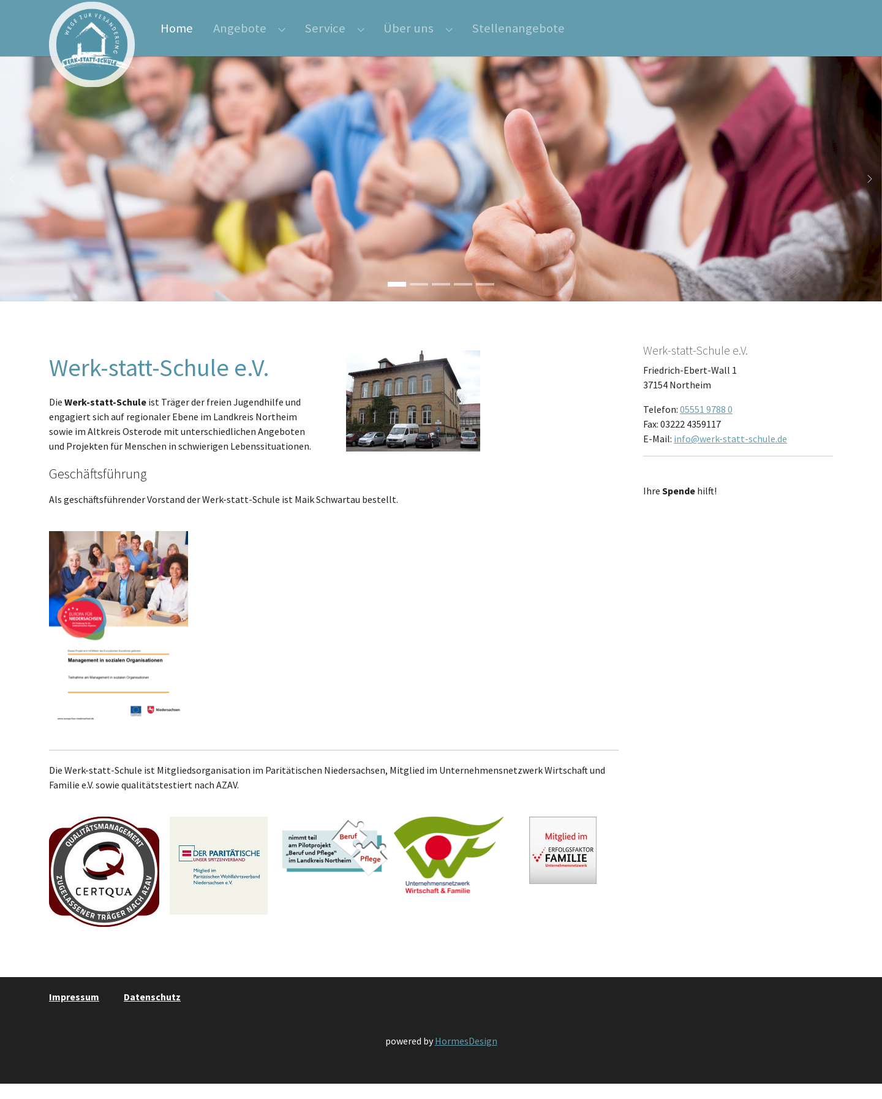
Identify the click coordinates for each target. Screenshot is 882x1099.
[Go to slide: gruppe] (441, 299)
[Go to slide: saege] (463, 299)
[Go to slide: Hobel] (419, 299)
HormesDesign (466, 1056)
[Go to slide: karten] (485, 299)
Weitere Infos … (677, 530)
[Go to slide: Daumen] (397, 299)
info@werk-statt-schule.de (730, 454)
